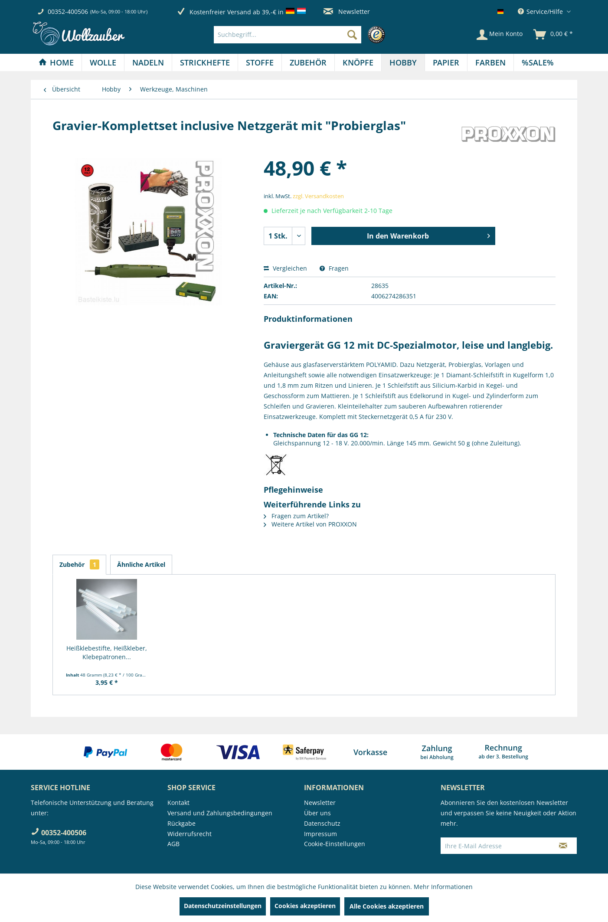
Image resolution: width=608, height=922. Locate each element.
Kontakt (178, 802)
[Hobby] (403, 62)
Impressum (320, 834)
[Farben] (490, 62)
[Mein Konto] (500, 35)
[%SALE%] (538, 62)
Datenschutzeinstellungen (223, 906)
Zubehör (79, 564)
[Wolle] (103, 62)
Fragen (334, 268)
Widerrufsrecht (189, 834)
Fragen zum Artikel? (296, 516)
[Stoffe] (259, 62)
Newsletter (347, 11)
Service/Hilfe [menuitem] (541, 11)
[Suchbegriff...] (287, 34)
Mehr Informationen (443, 887)
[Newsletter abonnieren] (563, 845)
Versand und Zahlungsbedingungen (219, 813)
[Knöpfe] (358, 62)
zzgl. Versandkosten (318, 196)
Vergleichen (285, 268)
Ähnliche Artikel (141, 564)
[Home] (56, 62)
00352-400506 (68, 11)
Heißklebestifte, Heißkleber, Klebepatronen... (106, 652)
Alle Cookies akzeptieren (387, 906)
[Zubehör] (308, 62)
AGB (173, 844)
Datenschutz (322, 823)
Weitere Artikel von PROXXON (310, 524)
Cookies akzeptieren (305, 906)
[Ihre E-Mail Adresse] (495, 845)
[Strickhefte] (205, 62)
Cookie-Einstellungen (334, 844)
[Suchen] (352, 34)
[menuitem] (301, 34)
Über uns (317, 813)
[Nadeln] (148, 62)
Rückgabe (181, 823)
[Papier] (446, 62)
